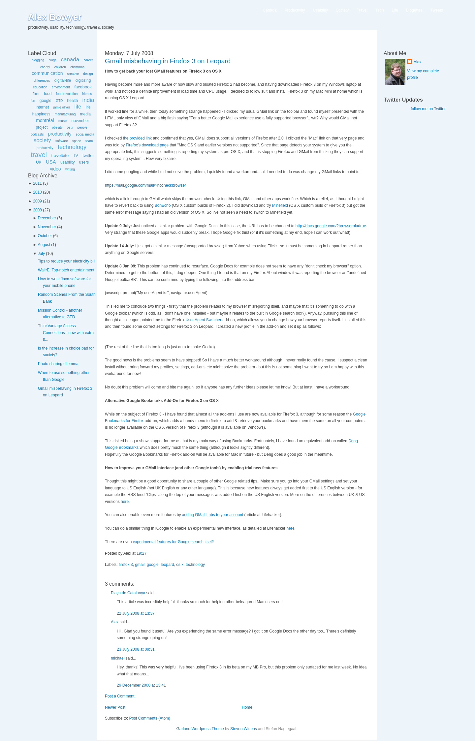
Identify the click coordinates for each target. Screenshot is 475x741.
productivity (60, 134)
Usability (320, 10)
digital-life (62, 80)
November (47, 227)
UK (39, 162)
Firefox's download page (147, 145)
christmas (77, 67)
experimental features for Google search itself (173, 542)
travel (39, 154)
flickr (36, 94)
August (44, 244)
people (82, 127)
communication (47, 73)
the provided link (137, 138)
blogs (52, 60)
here (125, 501)
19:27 (141, 553)
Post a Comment (119, 696)
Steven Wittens (243, 728)
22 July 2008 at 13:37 (136, 613)
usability (67, 162)
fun (32, 101)
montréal (45, 120)
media (85, 114)
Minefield (280, 205)
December (47, 218)
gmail (139, 564)
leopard (167, 564)
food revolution (67, 94)
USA (51, 162)
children (60, 67)
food (47, 93)
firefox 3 (126, 564)
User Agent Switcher (203, 320)
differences (42, 80)
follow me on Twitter (428, 109)
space (76, 141)
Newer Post (115, 707)
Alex (114, 622)
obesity (57, 127)
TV (75, 155)
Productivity (295, 10)
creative (73, 74)
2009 (37, 201)
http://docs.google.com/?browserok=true (331, 226)
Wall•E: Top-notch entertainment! (66, 270)
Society (342, 10)
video (55, 168)
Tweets (436, 10)
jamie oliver (61, 107)
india (88, 100)
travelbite (60, 155)
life (78, 106)
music (62, 121)
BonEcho (163, 205)
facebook (83, 86)
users (84, 162)
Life (395, 10)
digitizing (83, 80)
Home (247, 707)
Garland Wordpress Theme (200, 728)
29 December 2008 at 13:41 (141, 685)
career (88, 60)
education (40, 87)
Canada (270, 10)
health (72, 100)
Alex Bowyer (54, 17)
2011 (37, 183)
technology (72, 147)
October (45, 235)
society (42, 140)
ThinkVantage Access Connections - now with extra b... (66, 333)
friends (87, 94)
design (88, 74)
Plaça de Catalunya (128, 593)
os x (70, 127)
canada (70, 59)
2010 (37, 192)
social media (85, 134)
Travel (362, 10)
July (41, 253)
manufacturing (65, 114)
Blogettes (414, 10)
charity (45, 67)
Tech (379, 10)
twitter (88, 155)
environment (61, 87)
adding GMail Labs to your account (212, 514)
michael (117, 658)
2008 (37, 210)
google (45, 100)
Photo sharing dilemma (58, 363)
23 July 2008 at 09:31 (136, 649)
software (61, 141)
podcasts (37, 134)
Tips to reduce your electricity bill (66, 261)
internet (42, 107)
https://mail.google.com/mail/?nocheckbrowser (145, 185)
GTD (59, 101)
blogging (38, 60)
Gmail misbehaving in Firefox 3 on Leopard (168, 61)
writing (70, 169)
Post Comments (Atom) (149, 718)
